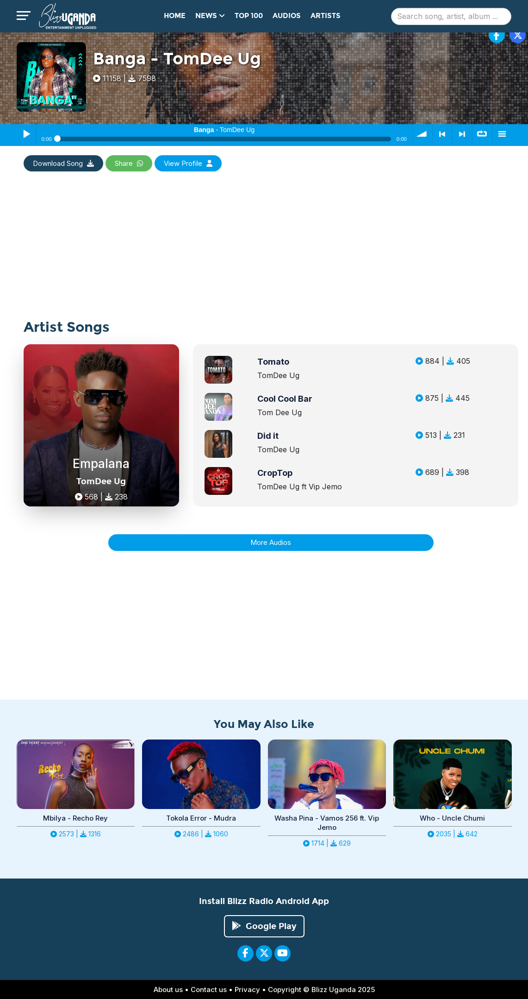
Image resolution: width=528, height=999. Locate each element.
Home (175, 16)
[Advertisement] (264, 255)
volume (422, 134)
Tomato (273, 362)
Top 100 (249, 16)
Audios (287, 16)
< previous (442, 134)
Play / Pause (26, 134)
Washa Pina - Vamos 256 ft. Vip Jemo (326, 823)
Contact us (209, 989)
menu (502, 134)
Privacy (247, 989)
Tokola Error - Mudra (201, 818)
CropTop (274, 473)
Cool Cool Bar (284, 399)
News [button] (210, 16)
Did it (268, 436)
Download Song (63, 163)
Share (129, 163)
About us (168, 989)
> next (462, 134)
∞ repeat (482, 134)
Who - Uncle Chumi (452, 818)
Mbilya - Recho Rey (75, 818)
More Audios (270, 542)
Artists (326, 16)
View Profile (188, 163)
